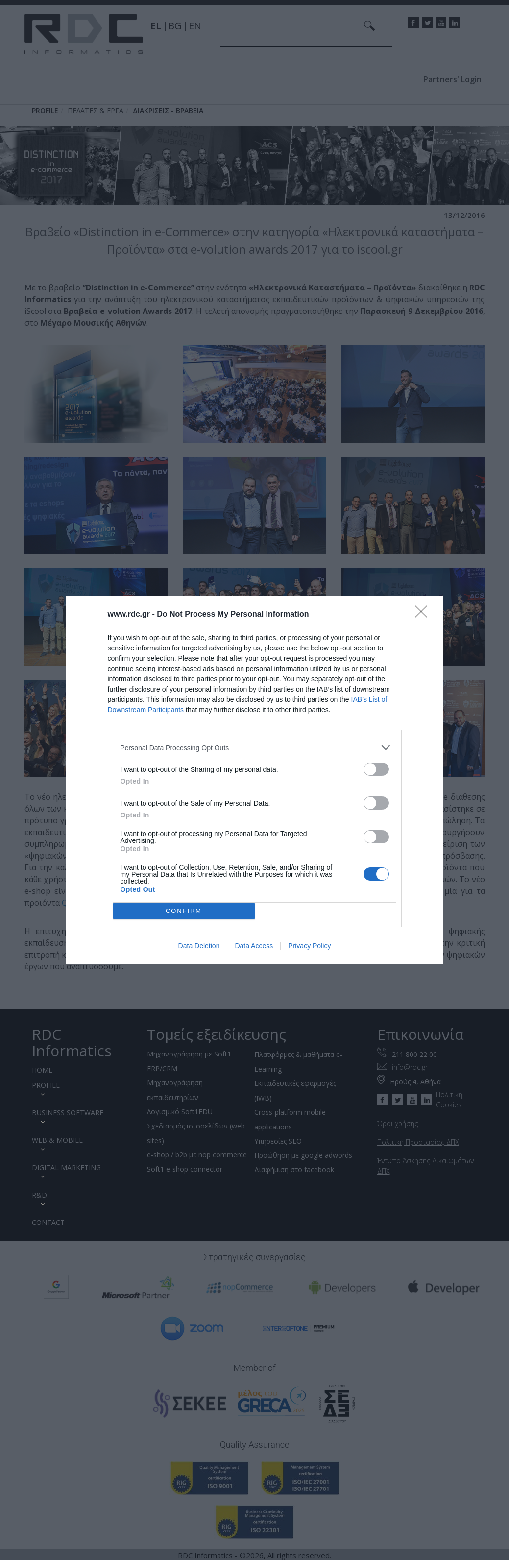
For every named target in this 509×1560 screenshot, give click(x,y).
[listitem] (255, 748)
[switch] (376, 769)
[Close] (424, 614)
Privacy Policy (309, 946)
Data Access (254, 946)
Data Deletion (199, 946)
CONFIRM (184, 911)
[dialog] (254, 780)
